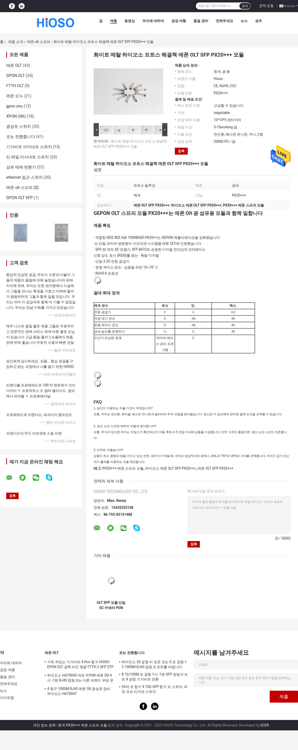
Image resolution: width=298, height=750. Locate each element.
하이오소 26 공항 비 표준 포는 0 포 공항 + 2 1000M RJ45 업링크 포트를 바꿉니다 (154, 664)
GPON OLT (15, 75)
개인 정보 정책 (44, 725)
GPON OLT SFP (19, 197)
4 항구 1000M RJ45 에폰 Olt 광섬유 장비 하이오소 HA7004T (78, 691)
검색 (245, 6)
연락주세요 (224, 21)
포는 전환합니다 (20, 136)
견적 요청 (266, 6)
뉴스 (244, 21)
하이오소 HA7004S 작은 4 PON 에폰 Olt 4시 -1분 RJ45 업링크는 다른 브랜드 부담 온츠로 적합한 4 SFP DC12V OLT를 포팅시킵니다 (80, 678)
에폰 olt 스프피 (38, 42)
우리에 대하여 (153, 21)
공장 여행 (178, 21)
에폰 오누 (14, 96)
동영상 (129, 21)
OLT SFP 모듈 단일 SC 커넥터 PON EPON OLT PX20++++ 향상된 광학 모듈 (111, 605)
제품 (113, 21)
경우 (258, 21)
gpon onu (14, 106)
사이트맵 (7, 698)
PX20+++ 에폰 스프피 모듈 (122, 468)
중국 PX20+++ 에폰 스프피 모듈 (82, 725)
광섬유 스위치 (18, 126)
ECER (265, 725)
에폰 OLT (14, 65)
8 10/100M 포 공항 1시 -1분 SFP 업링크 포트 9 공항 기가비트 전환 (155, 676)
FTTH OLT (15, 85)
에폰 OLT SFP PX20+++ (215, 468)
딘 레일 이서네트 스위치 (27, 157)
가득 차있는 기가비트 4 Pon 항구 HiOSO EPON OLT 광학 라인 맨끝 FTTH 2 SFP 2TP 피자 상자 (80, 665)
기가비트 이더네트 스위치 (29, 146)
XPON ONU (16, 116)
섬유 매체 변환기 (21, 167)
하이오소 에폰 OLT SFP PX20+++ (170, 468)
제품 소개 (15, 42)
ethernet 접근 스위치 (24, 177)
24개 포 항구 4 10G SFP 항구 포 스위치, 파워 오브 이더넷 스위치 (154, 689)
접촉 (181, 151)
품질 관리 (200, 21)
